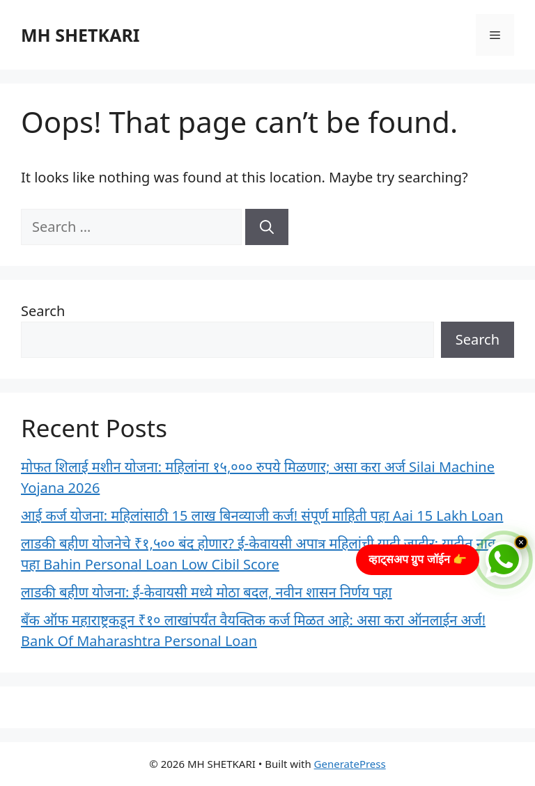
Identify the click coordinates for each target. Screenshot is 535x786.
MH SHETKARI (80, 35)
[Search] (266, 227)
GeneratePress (350, 764)
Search (43, 310)
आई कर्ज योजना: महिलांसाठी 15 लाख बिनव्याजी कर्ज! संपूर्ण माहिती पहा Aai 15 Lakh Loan (262, 515)
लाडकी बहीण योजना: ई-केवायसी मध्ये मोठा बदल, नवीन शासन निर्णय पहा (206, 592)
